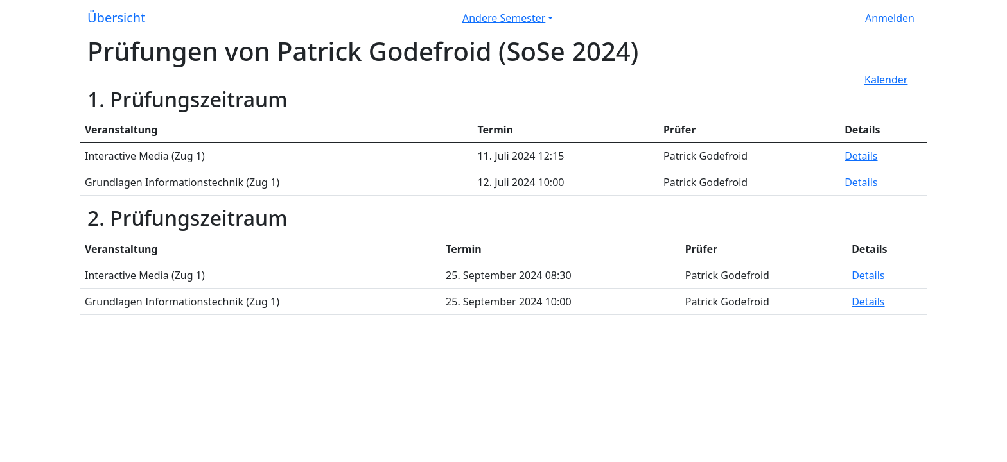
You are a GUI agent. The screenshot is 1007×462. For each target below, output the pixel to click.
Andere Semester (503, 18)
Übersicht (116, 17)
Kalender (885, 80)
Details (861, 156)
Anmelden (890, 18)
